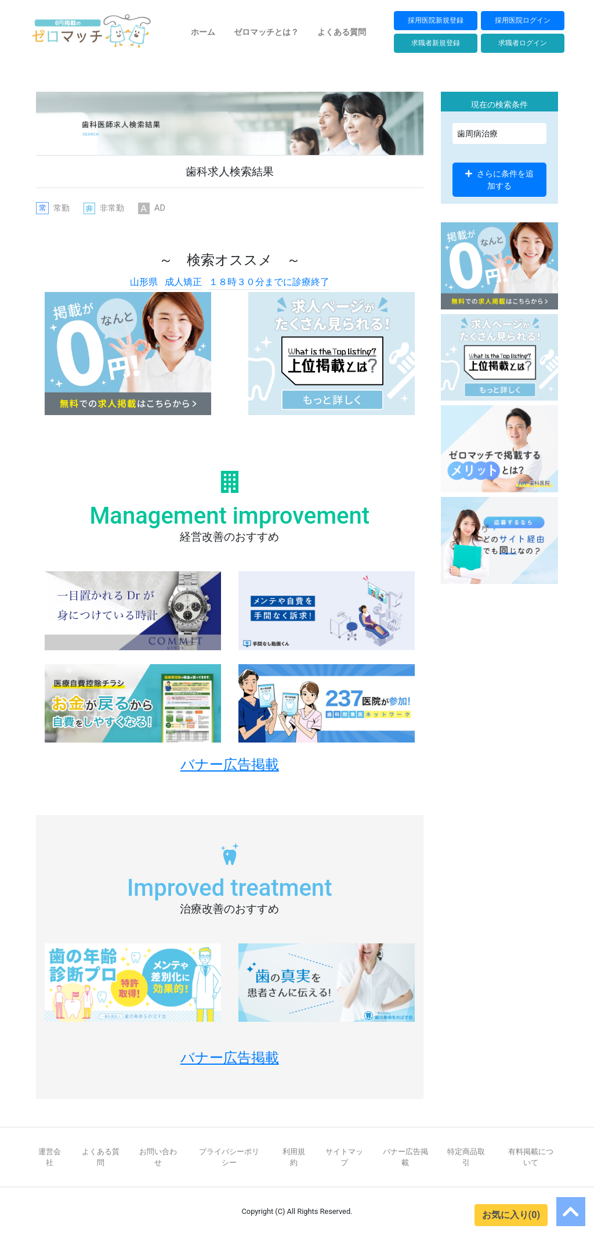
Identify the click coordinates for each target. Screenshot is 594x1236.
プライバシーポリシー (229, 1157)
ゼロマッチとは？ (266, 32)
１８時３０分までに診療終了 (269, 281)
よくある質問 (341, 32)
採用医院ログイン (522, 20)
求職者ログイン (522, 42)
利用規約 (293, 1157)
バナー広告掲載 (405, 1157)
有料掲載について (530, 1157)
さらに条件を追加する (499, 179)
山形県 (144, 281)
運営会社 (49, 1157)
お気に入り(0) (511, 1214)
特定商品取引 (466, 1157)
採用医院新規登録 (435, 20)
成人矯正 (183, 281)
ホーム (203, 32)
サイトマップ (344, 1157)
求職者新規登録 (435, 42)
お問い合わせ (158, 1157)
